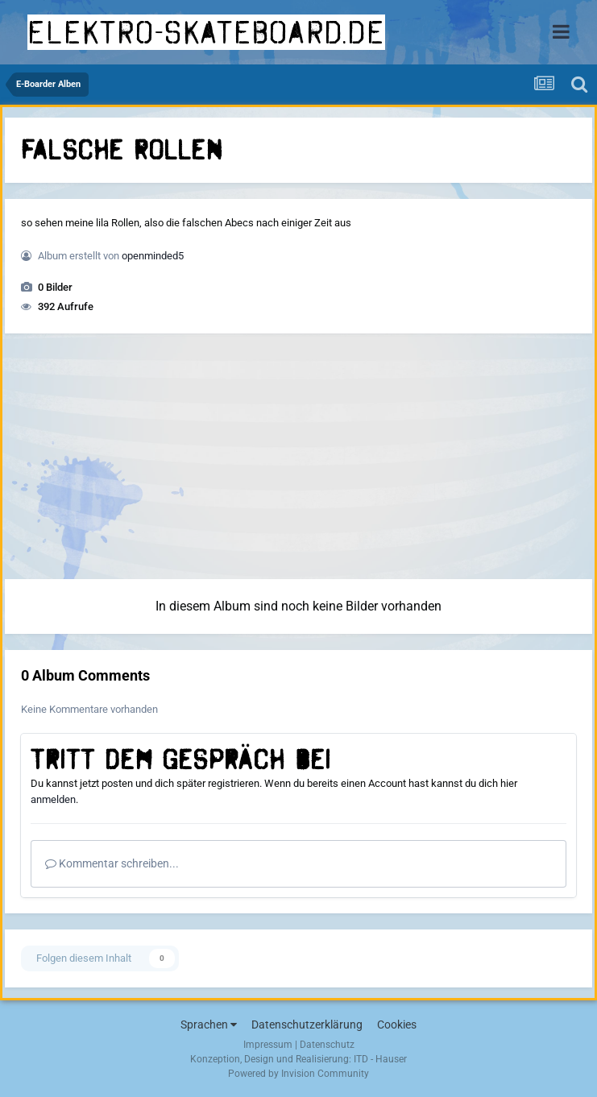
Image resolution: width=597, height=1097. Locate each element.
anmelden (53, 799)
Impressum (267, 1044)
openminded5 (153, 256)
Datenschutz (327, 1044)
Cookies (397, 1024)
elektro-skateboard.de (206, 32)
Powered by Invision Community (298, 1073)
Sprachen (208, 1024)
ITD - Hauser (380, 1059)
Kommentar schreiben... (112, 863)
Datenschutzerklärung (307, 1024)
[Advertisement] (298, 458)
